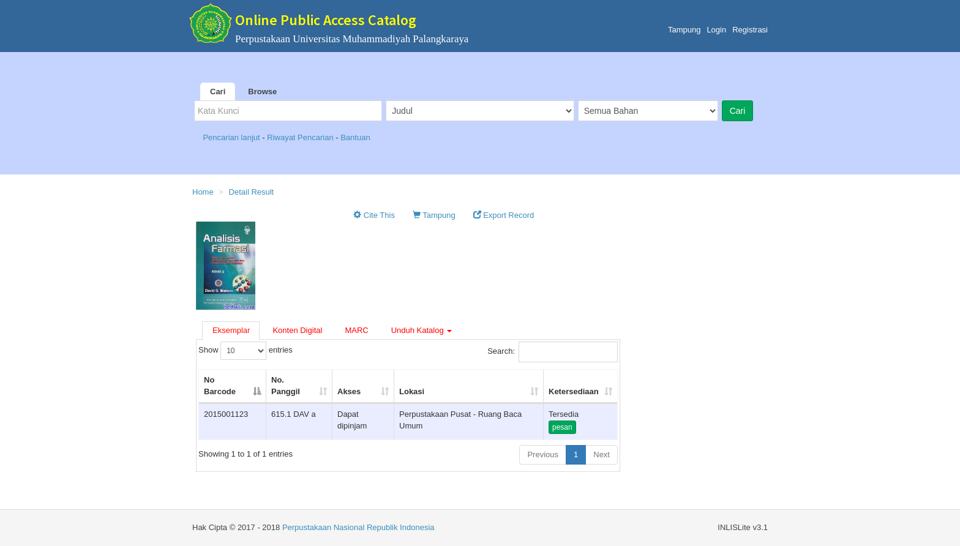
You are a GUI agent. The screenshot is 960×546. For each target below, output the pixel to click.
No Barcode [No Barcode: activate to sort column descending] (220, 385)
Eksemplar (231, 330)
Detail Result (251, 191)
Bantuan (355, 137)
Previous (542, 454)
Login (716, 29)
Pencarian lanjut (232, 137)
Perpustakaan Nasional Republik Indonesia (358, 527)
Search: (552, 352)
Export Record (503, 215)
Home (203, 191)
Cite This (374, 215)
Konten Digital (297, 330)
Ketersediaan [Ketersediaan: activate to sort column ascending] (574, 391)
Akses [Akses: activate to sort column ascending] (349, 391)
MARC (356, 330)
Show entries (245, 351)
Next (601, 454)
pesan (562, 427)
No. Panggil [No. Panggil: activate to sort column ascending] (285, 385)
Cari (217, 91)
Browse (262, 91)
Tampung (684, 29)
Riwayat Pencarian (301, 137)
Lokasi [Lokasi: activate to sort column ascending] (411, 391)
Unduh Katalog (421, 330)
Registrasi (750, 29)
